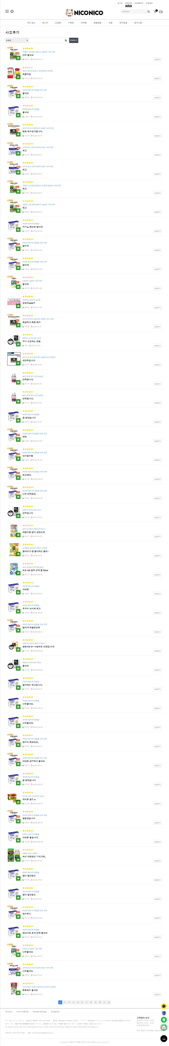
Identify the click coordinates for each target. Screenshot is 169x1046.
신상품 (58, 23)
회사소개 (8, 1012)
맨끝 (109, 1002)
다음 (104, 1002)
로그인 (120, 3)
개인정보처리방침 (40, 1012)
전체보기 (73, 40)
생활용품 (98, 23)
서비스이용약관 (22, 1012)
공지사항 (138, 23)
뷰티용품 (123, 23)
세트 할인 (31, 23)
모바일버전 (55, 1012)
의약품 (84, 23)
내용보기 (157, 60)
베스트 (45, 23)
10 (99, 1002)
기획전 (71, 23)
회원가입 (128, 3)
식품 (110, 23)
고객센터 (149, 3)
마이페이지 (139, 3)
